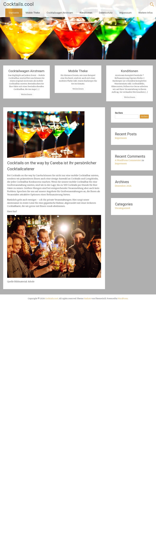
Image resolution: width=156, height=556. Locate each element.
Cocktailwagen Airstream (60, 12)
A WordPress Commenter (128, 160)
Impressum (125, 12)
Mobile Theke (33, 12)
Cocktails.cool (18, 4)
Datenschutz (106, 12)
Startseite (14, 12)
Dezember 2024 (123, 185)
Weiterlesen (26, 94)
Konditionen (86, 12)
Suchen (119, 113)
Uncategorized (122, 208)
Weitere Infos (145, 12)
